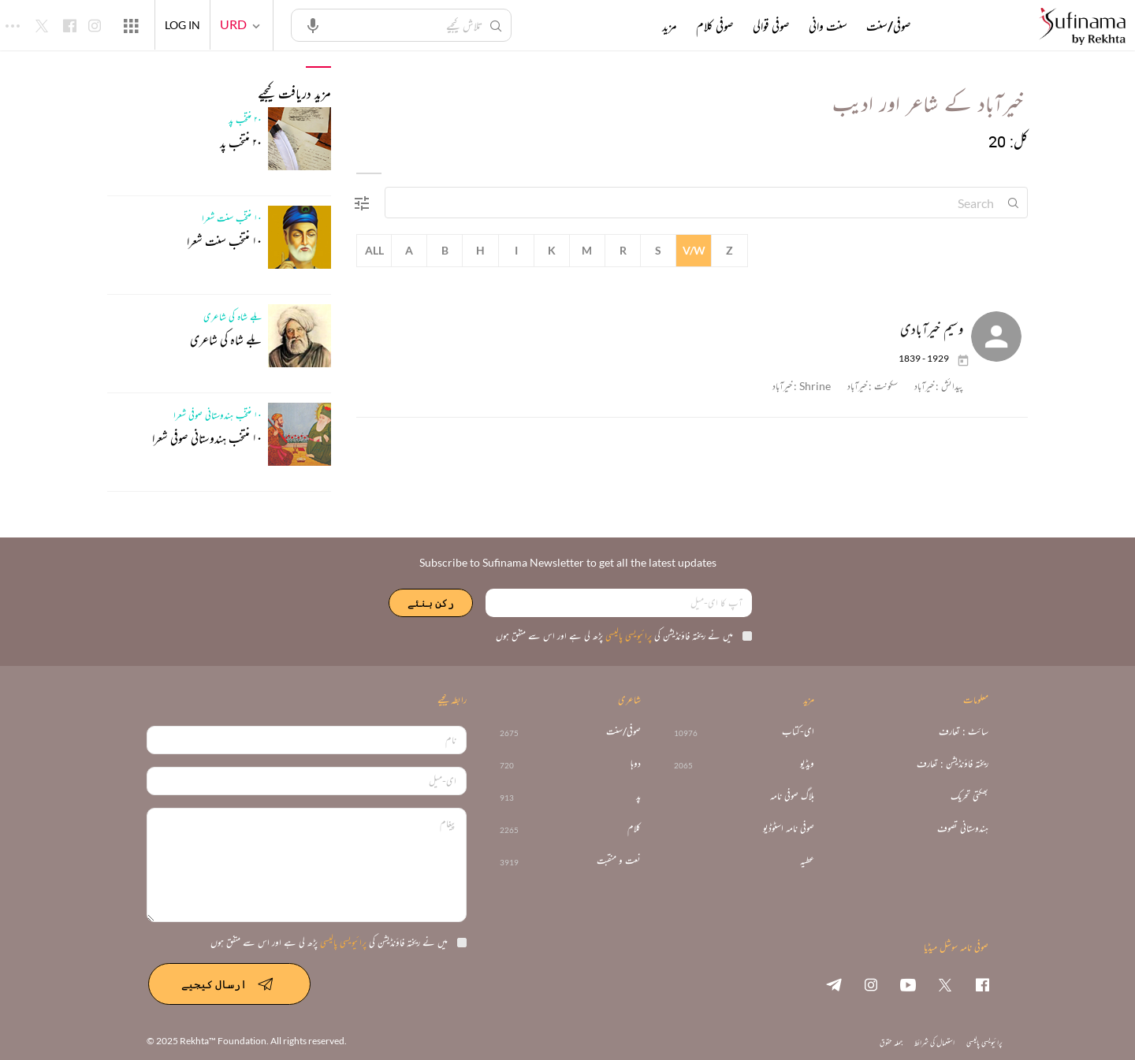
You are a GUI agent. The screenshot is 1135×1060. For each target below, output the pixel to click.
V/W (694, 250)
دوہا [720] (636, 764)
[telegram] (834, 984)
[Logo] (1082, 27)
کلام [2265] (634, 829)
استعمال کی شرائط (934, 1042)
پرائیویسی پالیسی (627, 635)
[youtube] (908, 984)
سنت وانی (828, 26)
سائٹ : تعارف (963, 732)
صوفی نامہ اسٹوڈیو (788, 829)
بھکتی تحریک (969, 796)
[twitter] (945, 984)
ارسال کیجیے (229, 983)
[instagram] (871, 984)
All (374, 250)
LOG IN (182, 25)
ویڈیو (807, 764)
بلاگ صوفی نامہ (792, 796)
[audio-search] (313, 24)
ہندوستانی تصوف (962, 829)
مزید (669, 26)
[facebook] (982, 984)
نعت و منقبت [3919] (619, 861)
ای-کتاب (798, 732)
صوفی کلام (715, 26)
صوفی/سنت (888, 26)
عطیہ (807, 861)
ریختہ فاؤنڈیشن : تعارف (952, 764)
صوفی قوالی (771, 26)
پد (638, 796)
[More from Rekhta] (131, 25)
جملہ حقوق (891, 1042)
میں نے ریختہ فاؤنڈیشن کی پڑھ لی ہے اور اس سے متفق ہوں (624, 635)
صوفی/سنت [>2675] (623, 732)
